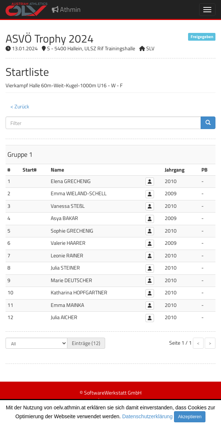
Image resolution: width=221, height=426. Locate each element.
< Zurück (19, 106)
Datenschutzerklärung (147, 416)
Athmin (66, 9)
